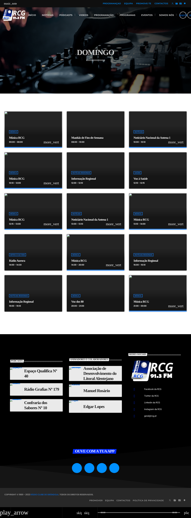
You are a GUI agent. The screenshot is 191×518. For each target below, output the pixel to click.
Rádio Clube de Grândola (45, 494)
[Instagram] (176, 4)
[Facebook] (180, 4)
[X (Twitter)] (172, 4)
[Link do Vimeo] (13, 15)
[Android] (185, 4)
